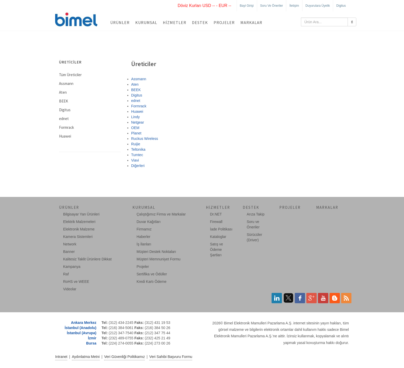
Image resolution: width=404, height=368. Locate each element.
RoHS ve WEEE (76, 281)
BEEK (136, 90)
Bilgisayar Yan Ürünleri (81, 214)
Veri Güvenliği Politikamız (124, 357)
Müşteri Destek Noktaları (156, 252)
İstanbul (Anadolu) (80, 328)
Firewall (216, 222)
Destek (200, 22)
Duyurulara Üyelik (318, 5)
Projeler (224, 22)
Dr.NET (216, 214)
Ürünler (120, 22)
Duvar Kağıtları (149, 222)
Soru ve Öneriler (271, 5)
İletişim (294, 5)
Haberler (143, 237)
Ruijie (135, 144)
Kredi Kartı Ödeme (151, 281)
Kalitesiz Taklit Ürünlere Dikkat (87, 259)
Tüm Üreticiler (70, 74)
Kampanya (71, 267)
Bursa (91, 343)
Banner (69, 252)
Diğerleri (138, 166)
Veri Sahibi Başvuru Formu (170, 357)
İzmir (92, 338)
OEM (135, 128)
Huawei (137, 111)
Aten (135, 84)
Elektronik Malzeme (79, 229)
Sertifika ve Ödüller (152, 274)
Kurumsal (146, 22)
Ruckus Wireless (144, 139)
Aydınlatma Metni (86, 357)
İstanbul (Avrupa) (81, 333)
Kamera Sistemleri (77, 237)
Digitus (341, 5)
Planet (136, 133)
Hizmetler (174, 22)
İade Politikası (221, 229)
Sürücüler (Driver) (254, 237)
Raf (66, 274)
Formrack (138, 106)
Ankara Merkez (83, 323)
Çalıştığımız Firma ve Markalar (161, 214)
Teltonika (138, 149)
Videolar (69, 289)
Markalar (251, 22)
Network (69, 244)
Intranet (61, 357)
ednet (135, 101)
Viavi (135, 160)
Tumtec (137, 155)
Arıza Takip (256, 214)
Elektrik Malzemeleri (79, 222)
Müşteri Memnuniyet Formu (158, 259)
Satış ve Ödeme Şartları (216, 249)
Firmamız (144, 229)
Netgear (137, 122)
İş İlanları (144, 244)
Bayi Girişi (247, 5)
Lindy (135, 117)
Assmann (138, 79)
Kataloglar (218, 237)
